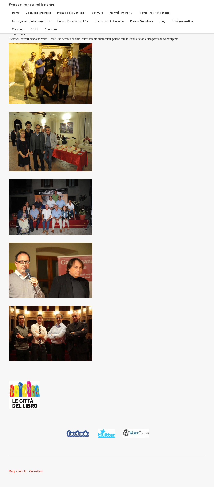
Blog (163, 21)
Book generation (182, 21)
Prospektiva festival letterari (31, 4)
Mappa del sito (18, 471)
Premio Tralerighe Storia (154, 13)
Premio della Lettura (71, 13)
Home (15, 13)
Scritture (97, 13)
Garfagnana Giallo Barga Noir (31, 21)
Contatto (51, 29)
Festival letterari (120, 13)
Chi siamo (18, 29)
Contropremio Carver (109, 21)
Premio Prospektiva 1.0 (72, 21)
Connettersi (36, 471)
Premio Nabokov (141, 21)
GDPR (34, 29)
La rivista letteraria (38, 13)
